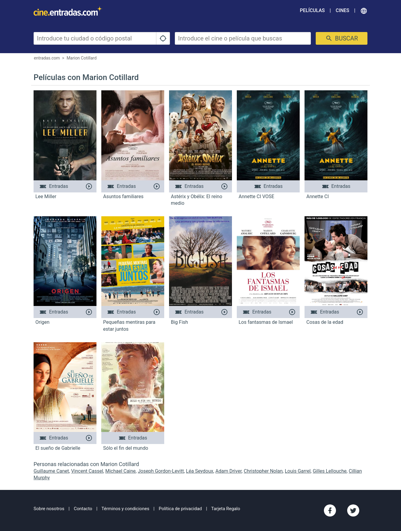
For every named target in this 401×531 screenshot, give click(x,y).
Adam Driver (228, 471)
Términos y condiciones (125, 508)
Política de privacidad (180, 508)
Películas (312, 10)
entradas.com (47, 58)
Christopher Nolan (263, 471)
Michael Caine (120, 471)
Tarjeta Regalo (225, 508)
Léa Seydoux (199, 471)
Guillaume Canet (51, 471)
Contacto (83, 508)
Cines (342, 10)
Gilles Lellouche (330, 471)
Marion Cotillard (81, 58)
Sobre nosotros (49, 508)
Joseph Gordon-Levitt (161, 471)
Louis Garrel (298, 471)
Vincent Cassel (87, 471)
